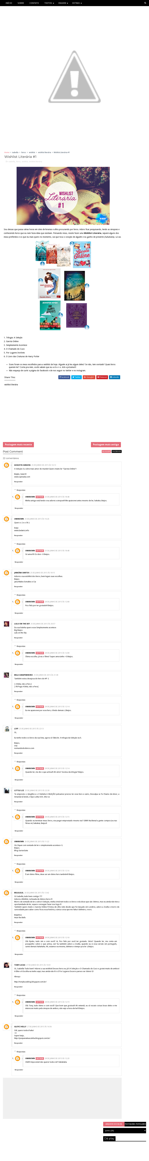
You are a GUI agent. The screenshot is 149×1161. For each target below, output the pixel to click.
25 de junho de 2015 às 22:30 (37, 806)
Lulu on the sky (22, 639)
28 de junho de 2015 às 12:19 (57, 1025)
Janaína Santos (21, 588)
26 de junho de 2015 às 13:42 (36, 908)
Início (9, 3)
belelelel (19, 908)
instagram (81, 380)
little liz (19, 806)
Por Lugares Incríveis (16, 359)
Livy (16, 744)
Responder (18, 494)
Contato (34, 3)
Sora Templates (68, 1157)
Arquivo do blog (113, 153)
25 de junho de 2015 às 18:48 (57, 510)
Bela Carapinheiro (23, 690)
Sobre (21, 3)
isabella (15, 154)
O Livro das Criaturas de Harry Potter (23, 363)
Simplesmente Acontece (17, 351)
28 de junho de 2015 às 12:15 (57, 832)
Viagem (62, 3)
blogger (85, 464)
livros (23, 154)
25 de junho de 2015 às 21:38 (46, 690)
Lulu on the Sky (20, 648)
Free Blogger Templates (88, 1157)
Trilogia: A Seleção (15, 344)
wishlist (32, 154)
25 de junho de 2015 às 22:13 (31, 744)
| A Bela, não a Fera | (23, 699)
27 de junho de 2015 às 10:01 (38, 986)
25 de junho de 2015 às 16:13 (43, 478)
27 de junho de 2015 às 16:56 (39, 1053)
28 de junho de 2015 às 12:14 (57, 722)
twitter (69, 380)
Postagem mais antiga (84, 455)
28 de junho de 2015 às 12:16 (57, 886)
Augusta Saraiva (22, 478)
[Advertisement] (51, 426)
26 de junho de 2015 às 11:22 (37, 857)
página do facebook (40, 380)
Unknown (30, 510)
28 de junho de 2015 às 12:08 (57, 617)
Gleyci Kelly (20, 1053)
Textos (48, 3)
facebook (95, 464)
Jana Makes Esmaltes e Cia (25, 597)
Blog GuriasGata (21, 866)
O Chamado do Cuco (16, 355)
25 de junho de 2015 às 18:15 (42, 588)
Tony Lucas (19, 986)
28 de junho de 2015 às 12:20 (57, 1084)
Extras (76, 3)
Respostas (21, 503)
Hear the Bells (20, 936)
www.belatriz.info (21, 546)
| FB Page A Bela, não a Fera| (26, 702)
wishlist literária (44, 154)
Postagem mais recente (18, 455)
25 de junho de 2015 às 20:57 (43, 639)
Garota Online (13, 347)
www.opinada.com (22, 489)
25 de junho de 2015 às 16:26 (37, 534)
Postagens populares (135, 153)
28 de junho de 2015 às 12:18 (57, 956)
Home (6, 154)
